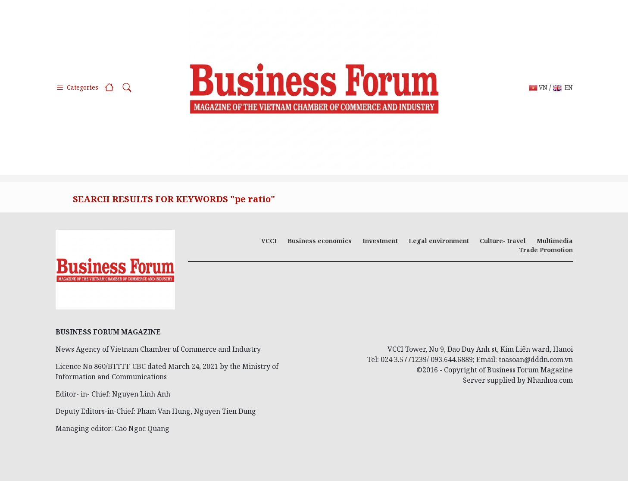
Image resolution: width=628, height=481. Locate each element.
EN (563, 87)
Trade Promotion (546, 250)
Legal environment (439, 241)
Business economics (319, 241)
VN (538, 87)
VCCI (269, 241)
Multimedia (555, 241)
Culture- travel (503, 241)
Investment (380, 241)
